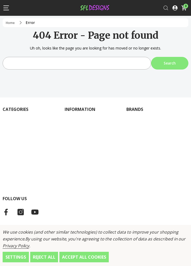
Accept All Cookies (84, 257)
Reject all (44, 257)
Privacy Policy (16, 246)
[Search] (166, 7)
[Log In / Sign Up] (175, 7)
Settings (16, 257)
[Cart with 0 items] (184, 7)
